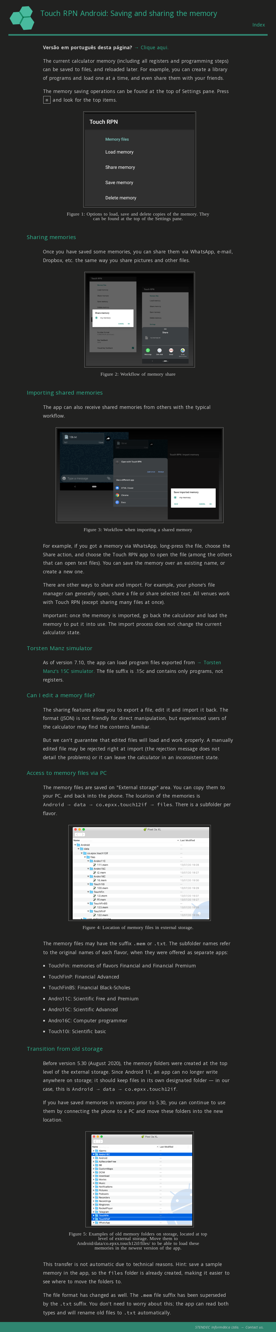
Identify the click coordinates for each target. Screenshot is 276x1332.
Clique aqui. (154, 47)
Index (258, 24)
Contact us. (254, 1327)
